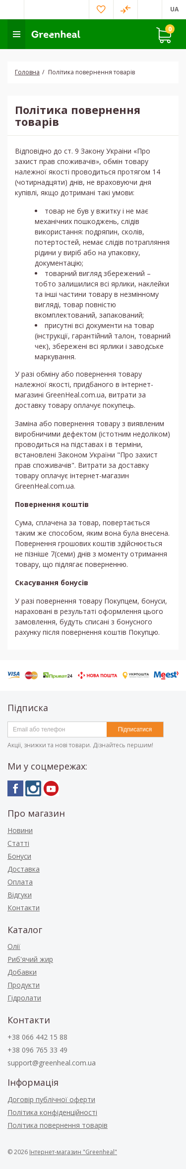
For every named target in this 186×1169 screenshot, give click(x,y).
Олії (13, 946)
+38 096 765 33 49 (37, 1050)
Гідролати (24, 997)
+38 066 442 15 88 (37, 1037)
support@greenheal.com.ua (51, 1062)
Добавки (22, 972)
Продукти (23, 985)
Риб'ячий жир (30, 959)
